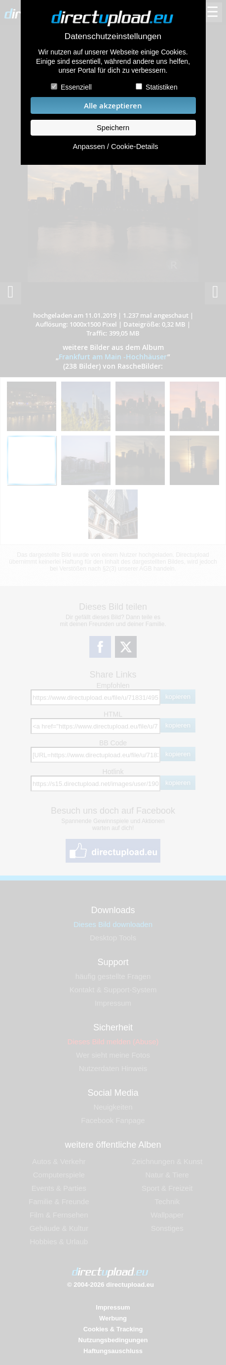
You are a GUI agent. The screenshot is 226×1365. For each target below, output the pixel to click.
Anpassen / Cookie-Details (115, 146)
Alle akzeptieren (113, 105)
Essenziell (76, 87)
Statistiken (162, 87)
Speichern (113, 128)
